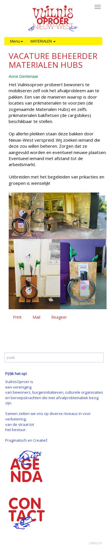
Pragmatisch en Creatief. (26, 440)
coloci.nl (95, 543)
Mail (36, 317)
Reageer (59, 317)
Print (17, 317)
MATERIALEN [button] (43, 41)
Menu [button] (16, 41)
